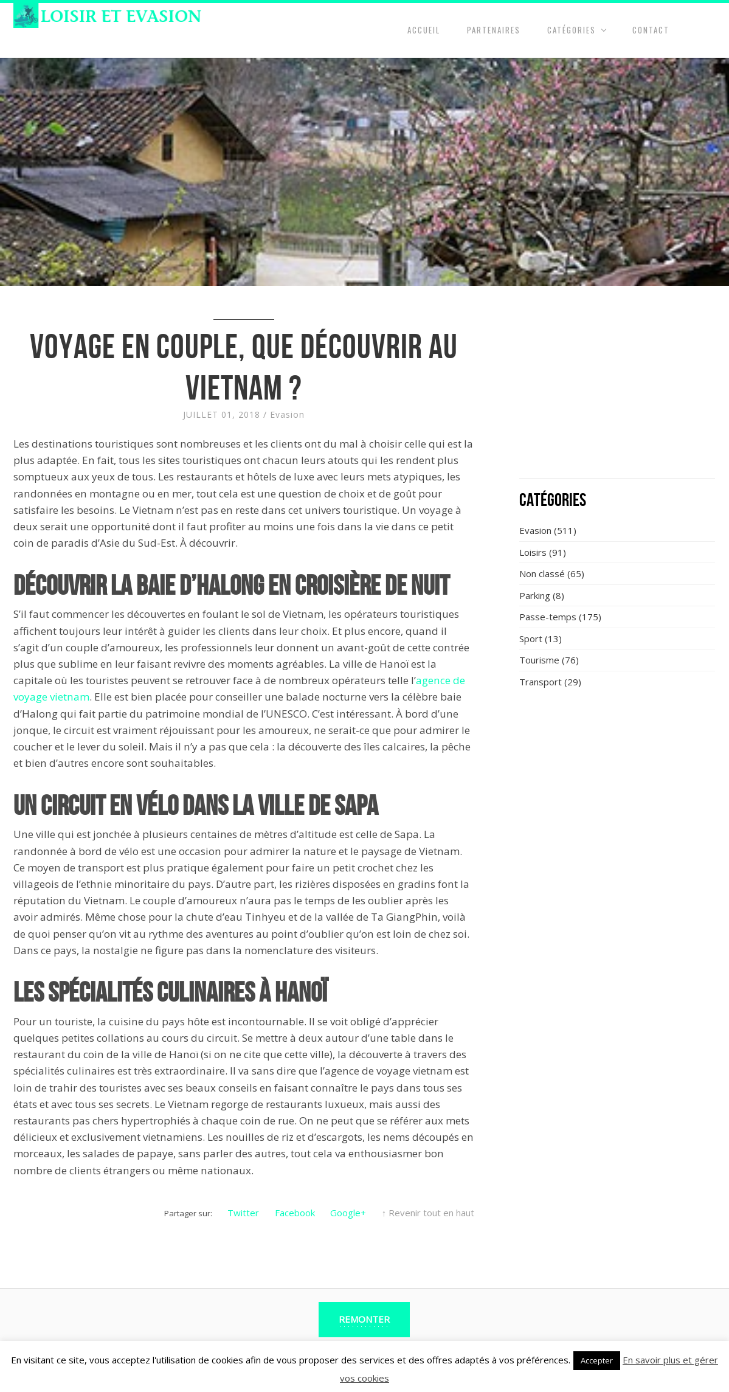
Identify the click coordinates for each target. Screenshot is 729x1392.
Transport (540, 682)
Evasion (287, 414)
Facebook (295, 1213)
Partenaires (493, 30)
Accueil (423, 30)
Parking (534, 595)
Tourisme (539, 660)
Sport (530, 638)
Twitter (243, 1213)
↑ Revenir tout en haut (428, 1213)
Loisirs (533, 552)
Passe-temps (547, 617)
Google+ (348, 1213)
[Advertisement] (617, 389)
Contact (650, 30)
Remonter (364, 1319)
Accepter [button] (597, 1360)
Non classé (542, 573)
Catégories (571, 30)
